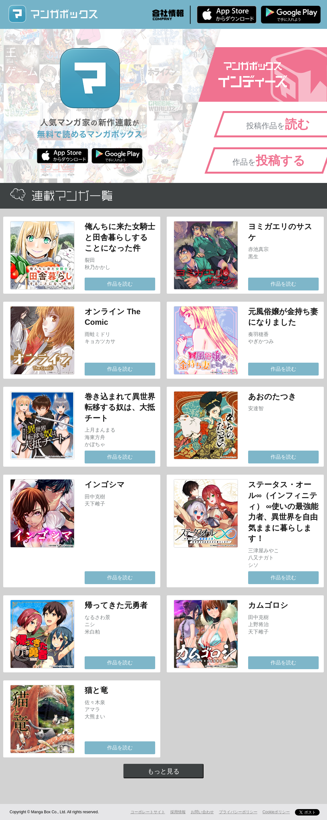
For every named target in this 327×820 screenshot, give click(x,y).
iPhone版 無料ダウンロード (226, 14)
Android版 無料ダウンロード (291, 14)
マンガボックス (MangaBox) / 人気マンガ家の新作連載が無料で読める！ (53, 14)
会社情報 (168, 15)
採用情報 (178, 812)
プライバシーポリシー (238, 812)
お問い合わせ (202, 812)
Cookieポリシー (276, 812)
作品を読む (120, 284)
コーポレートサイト (147, 812)
